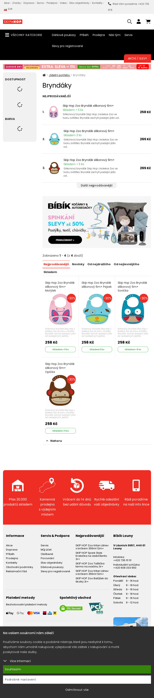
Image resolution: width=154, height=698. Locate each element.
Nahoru (54, 440)
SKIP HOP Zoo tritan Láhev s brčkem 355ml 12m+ (92, 546)
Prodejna (52, 3)
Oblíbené (47, 553)
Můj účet (46, 549)
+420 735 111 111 (122, 560)
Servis (40, 3)
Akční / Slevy (137, 58)
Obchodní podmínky (19, 566)
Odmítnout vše (77, 690)
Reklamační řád (16, 571)
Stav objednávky (79, 3)
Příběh (84, 35)
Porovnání (47, 558)
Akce (7, 3)
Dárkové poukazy (64, 35)
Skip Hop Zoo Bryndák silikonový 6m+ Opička (60, 367)
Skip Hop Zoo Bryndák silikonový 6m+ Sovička (132, 286)
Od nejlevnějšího (126, 264)
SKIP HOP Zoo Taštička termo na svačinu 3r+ (90, 564)
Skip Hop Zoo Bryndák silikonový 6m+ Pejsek (97, 284)
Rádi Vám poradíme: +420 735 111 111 (128, 7)
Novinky (78, 264)
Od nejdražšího (99, 264)
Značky (16, 3)
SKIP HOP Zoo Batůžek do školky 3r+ (92, 579)
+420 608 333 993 (124, 567)
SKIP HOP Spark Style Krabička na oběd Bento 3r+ (91, 555)
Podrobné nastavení (20, 680)
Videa (63, 3)
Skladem (50, 272)
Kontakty (97, 3)
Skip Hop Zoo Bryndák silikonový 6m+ (88, 106)
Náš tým (115, 35)
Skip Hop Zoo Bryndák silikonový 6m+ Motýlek (60, 286)
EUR (8, 10)
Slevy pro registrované (67, 46)
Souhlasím (13, 669)
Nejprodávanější (56, 264)
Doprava (28, 3)
